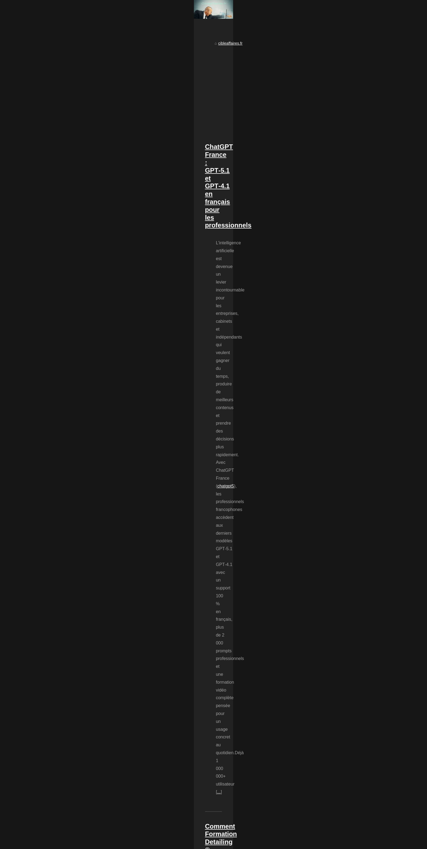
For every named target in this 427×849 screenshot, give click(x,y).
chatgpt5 (110, 305)
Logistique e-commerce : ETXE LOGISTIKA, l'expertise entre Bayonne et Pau (162, 700)
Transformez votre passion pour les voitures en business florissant (157, 521)
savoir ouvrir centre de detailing (114, 570)
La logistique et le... (319, 354)
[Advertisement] (172, 213)
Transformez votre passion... (327, 491)
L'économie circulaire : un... (326, 515)
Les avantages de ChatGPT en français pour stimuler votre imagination (156, 710)
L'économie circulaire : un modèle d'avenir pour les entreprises (149, 691)
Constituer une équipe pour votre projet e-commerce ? (142, 738)
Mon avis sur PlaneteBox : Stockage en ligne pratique (141, 728)
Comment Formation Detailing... (329, 479)
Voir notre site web (102, 843)
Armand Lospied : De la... (324, 384)
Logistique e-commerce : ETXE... (330, 396)
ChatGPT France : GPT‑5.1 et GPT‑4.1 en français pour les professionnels (166, 271)
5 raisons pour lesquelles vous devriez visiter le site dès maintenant (153, 719)
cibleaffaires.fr (78, 168)
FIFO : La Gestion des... (323, 503)
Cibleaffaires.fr (73, 843)
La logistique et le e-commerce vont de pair (132, 747)
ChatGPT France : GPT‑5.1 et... (329, 449)
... (223, 320)
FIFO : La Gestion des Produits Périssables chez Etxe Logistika (151, 604)
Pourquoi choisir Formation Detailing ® (213, 388)
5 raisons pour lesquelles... (325, 420)
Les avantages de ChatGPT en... (330, 408)
